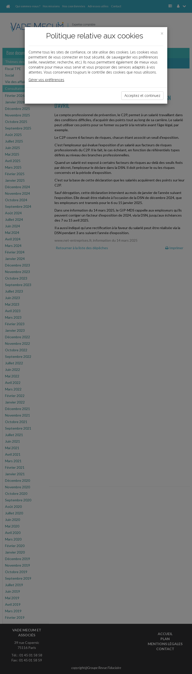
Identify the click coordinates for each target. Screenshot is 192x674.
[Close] (162, 33)
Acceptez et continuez (142, 95)
